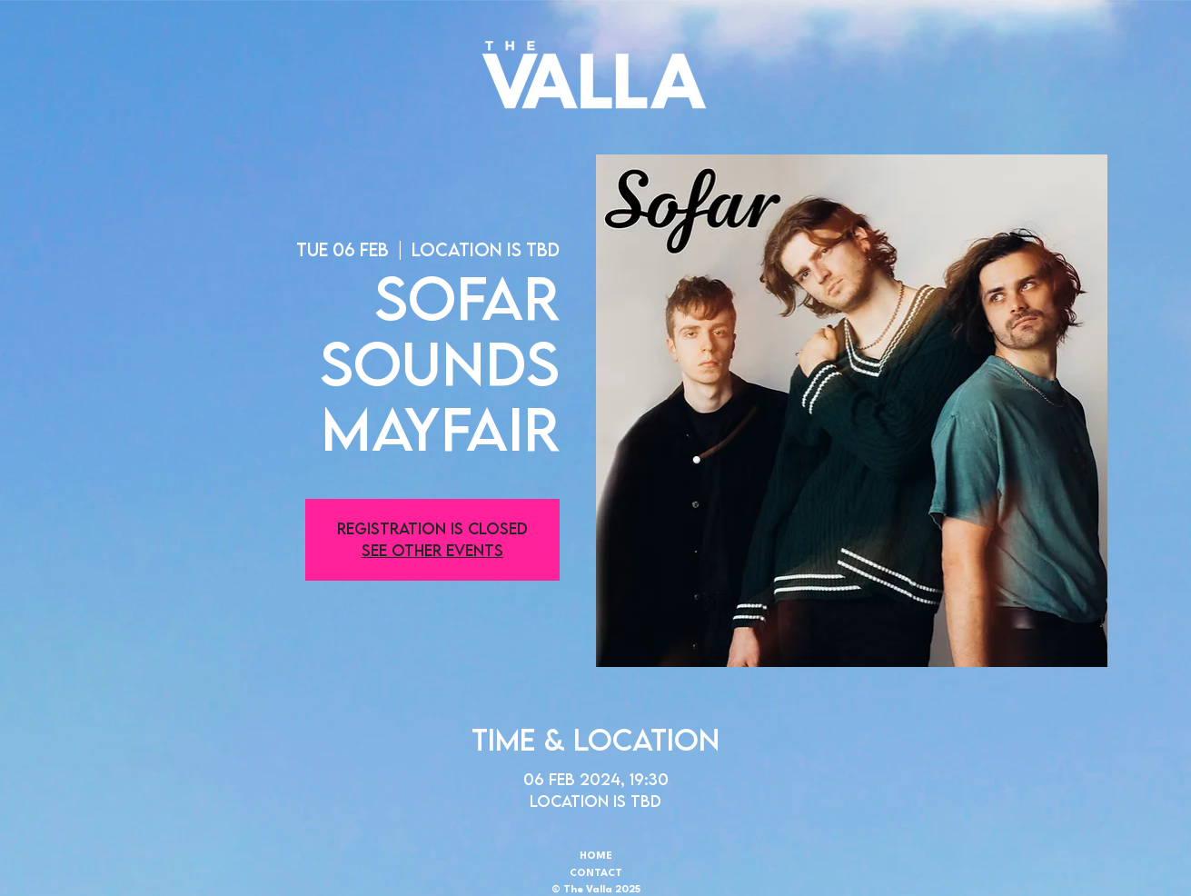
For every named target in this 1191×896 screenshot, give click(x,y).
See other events (432, 550)
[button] (594, 74)
